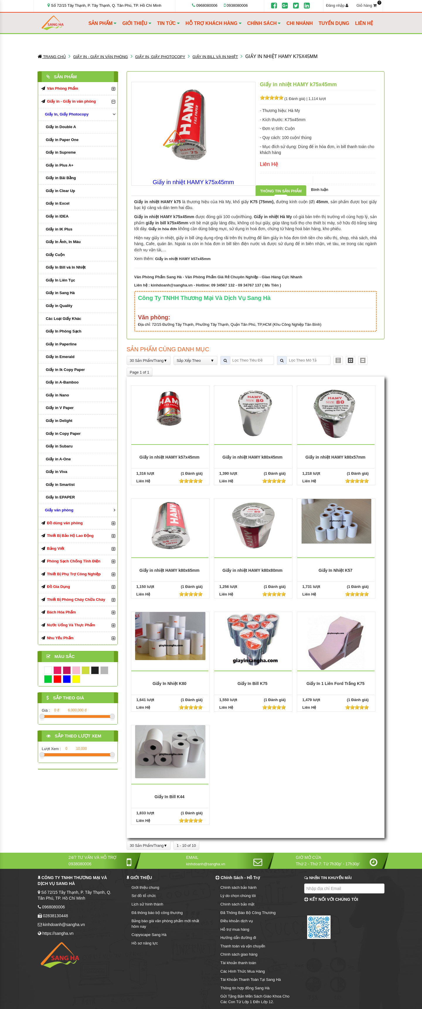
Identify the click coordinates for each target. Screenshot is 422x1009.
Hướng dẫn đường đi (238, 937)
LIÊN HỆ (364, 23)
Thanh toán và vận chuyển (242, 946)
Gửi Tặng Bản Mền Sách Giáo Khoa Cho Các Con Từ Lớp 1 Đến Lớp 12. (255, 999)
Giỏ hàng (368, 5)
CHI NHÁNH (299, 23)
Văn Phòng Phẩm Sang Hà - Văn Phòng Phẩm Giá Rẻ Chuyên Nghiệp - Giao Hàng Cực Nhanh (218, 277)
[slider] (271, 97)
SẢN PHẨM (103, 23)
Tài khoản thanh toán (238, 963)
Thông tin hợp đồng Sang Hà (245, 988)
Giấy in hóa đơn (163, 229)
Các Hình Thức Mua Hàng (242, 971)
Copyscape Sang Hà (149, 934)
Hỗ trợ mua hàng (234, 929)
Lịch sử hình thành (147, 904)
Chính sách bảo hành (238, 887)
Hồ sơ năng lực (145, 943)
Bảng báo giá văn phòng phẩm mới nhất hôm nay (165, 924)
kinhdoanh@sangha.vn (172, 285)
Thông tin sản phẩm (281, 191)
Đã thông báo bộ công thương (157, 912)
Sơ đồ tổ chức (144, 895)
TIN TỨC (168, 23)
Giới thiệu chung (145, 887)
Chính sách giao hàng (238, 954)
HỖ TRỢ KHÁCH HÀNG (213, 23)
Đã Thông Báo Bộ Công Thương (248, 912)
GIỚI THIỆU (136, 23)
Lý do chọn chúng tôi (238, 895)
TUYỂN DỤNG (334, 23)
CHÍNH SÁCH (264, 23)
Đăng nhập (337, 5)
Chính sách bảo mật (237, 904)
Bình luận (319, 189)
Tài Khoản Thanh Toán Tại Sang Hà (250, 979)
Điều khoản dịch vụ (236, 921)
